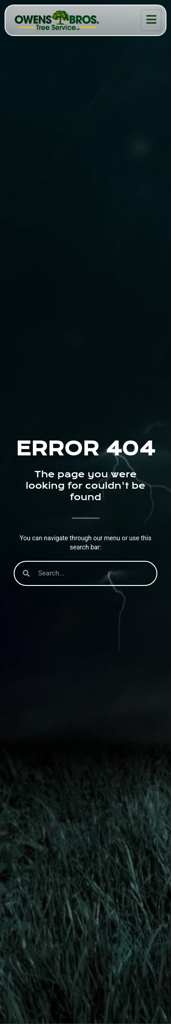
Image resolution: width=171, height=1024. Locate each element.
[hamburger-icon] (151, 20)
